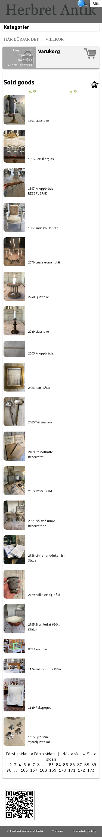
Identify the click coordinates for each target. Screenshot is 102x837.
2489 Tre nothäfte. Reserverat (41, 454)
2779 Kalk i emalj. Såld (44, 595)
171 (72, 770)
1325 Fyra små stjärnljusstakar (39, 739)
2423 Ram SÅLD (39, 388)
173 (91, 770)
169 (53, 770)
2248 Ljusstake (38, 297)
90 (9, 770)
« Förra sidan (43, 754)
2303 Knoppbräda (41, 353)
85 (65, 765)
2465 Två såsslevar (41, 422)
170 (62, 770)
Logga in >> (23, 50)
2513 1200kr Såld (40, 491)
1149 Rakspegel (39, 708)
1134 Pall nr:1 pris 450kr (44, 669)
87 (79, 765)
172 (81, 770)
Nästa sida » (73, 754)
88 (86, 765)
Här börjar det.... (23, 39)
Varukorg (49, 51)
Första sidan (17, 754)
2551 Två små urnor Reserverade (41, 523)
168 (43, 770)
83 (51, 765)
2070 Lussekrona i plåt (44, 262)
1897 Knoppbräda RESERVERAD (41, 191)
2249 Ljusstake (38, 332)
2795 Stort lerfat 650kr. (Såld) (44, 627)
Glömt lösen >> (20, 65)
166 (24, 770)
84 (58, 765)
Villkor (54, 39)
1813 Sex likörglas (41, 159)
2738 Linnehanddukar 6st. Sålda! (46, 558)
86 (72, 765)
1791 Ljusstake (38, 121)
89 (93, 765)
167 (34, 770)
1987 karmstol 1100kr (43, 228)
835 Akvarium (37, 649)
